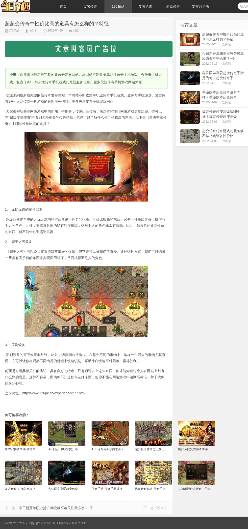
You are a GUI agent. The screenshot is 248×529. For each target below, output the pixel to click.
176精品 (118, 6)
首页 (63, 6)
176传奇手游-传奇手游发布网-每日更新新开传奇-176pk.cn (25, 6)
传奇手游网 (79, 523)
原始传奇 (173, 6)
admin (33, 30)
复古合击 (145, 6)
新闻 (54, 111)
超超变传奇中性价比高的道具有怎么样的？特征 (57, 23)
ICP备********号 (15, 523)
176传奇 (90, 6)
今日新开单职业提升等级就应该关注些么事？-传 (56, 508)
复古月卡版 (200, 6)
